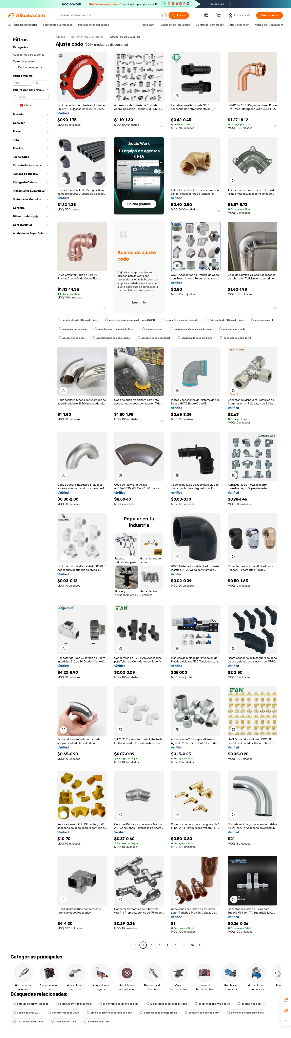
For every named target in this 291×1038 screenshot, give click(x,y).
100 (192, 945)
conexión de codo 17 (251, 1003)
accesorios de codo (71, 338)
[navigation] (31, 491)
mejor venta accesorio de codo (119, 1003)
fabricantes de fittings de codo (77, 320)
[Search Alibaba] (108, 15)
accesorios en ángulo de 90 (212, 1003)
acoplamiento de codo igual (74, 1003)
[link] (285, 999)
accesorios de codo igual (153, 338)
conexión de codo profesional (245, 1012)
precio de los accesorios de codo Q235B (130, 320)
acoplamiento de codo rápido (111, 338)
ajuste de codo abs (96, 1021)
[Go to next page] (199, 945)
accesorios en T (262, 320)
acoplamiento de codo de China (114, 329)
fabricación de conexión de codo (191, 329)
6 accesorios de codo (72, 329)
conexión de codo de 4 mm (194, 338)
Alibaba (60, 36)
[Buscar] (179, 15)
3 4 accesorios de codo (28, 1021)
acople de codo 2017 (26, 1012)
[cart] (219, 16)
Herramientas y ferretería (87, 36)
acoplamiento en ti (232, 329)
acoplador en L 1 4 (63, 1021)
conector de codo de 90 (235, 338)
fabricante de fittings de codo (225, 320)
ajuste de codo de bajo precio (158, 1012)
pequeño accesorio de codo (180, 320)
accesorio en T (152, 329)
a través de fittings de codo (30, 1003)
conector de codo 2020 (63, 1012)
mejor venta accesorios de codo (166, 1003)
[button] (164, 15)
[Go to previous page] (135, 945)
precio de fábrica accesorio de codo (109, 1012)
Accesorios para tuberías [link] (124, 36)
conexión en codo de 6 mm (202, 1012)
